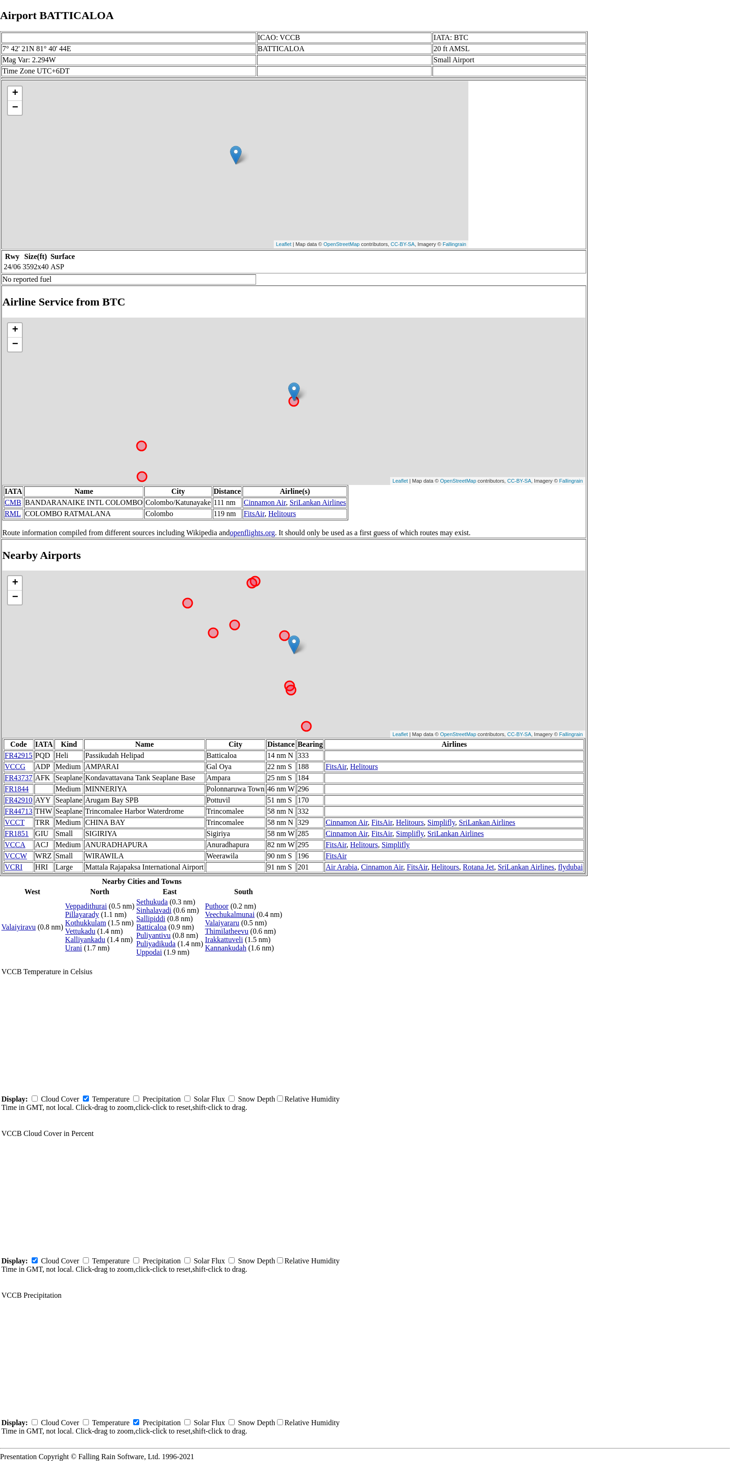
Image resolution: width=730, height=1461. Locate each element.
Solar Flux (209, 1099)
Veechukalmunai (230, 914)
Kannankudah (225, 948)
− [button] (15, 108)
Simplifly (441, 822)
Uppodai (149, 952)
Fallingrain (454, 244)
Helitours (282, 514)
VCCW (16, 856)
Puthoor (217, 906)
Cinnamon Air (264, 502)
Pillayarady (82, 914)
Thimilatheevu (226, 931)
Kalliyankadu (85, 939)
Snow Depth (256, 1099)
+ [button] (15, 93)
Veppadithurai (86, 906)
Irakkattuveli (224, 939)
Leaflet (283, 244)
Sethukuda (152, 902)
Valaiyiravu (18, 927)
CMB (13, 502)
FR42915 (19, 755)
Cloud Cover (60, 1099)
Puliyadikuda (156, 944)
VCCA (15, 845)
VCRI (13, 867)
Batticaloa (151, 927)
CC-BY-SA (403, 244)
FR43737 (19, 778)
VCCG (15, 766)
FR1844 (17, 789)
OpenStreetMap (342, 244)
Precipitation (161, 1099)
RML (13, 514)
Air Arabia (341, 867)
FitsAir (253, 514)
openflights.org (252, 533)
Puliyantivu (153, 935)
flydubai (570, 867)
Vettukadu (80, 931)
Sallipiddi (150, 919)
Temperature (111, 1099)
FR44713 (19, 811)
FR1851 (17, 833)
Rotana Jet (478, 867)
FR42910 (19, 800)
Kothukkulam (85, 923)
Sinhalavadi (154, 910)
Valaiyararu (222, 923)
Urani (73, 948)
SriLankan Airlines (318, 502)
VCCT (15, 822)
